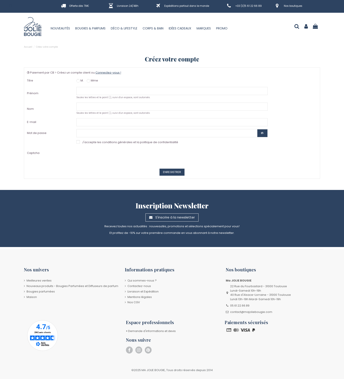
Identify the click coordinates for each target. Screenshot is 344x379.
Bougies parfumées (41, 291)
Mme (92, 80)
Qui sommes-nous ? (142, 280)
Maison (32, 297)
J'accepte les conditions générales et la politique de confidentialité (130, 142)
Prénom (32, 93)
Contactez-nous (139, 286)
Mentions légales (139, 297)
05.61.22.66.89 (239, 305)
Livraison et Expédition (143, 291)
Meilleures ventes (39, 280)
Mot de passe (37, 133)
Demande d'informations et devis (151, 331)
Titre (30, 80)
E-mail (31, 122)
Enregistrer (172, 172)
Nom (30, 109)
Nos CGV (133, 302)
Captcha (33, 153)
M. (80, 80)
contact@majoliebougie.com (251, 312)
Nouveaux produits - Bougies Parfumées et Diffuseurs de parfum (72, 286)
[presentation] (134, 157)
